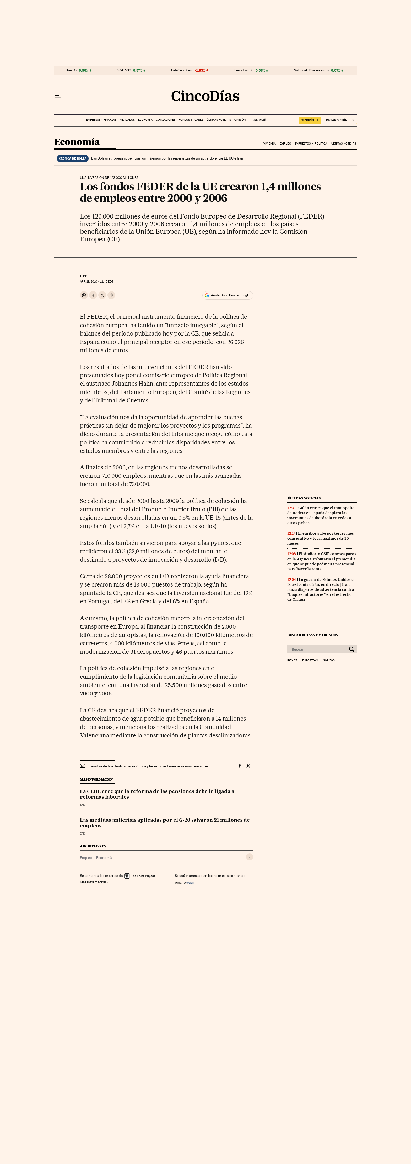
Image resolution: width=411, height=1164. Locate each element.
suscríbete (310, 120)
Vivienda (269, 143)
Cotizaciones (165, 119)
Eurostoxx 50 (243, 70)
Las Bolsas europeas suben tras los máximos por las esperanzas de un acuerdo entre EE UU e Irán (167, 158)
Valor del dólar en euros (311, 70)
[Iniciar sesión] (340, 120)
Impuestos (303, 143)
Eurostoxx (310, 660)
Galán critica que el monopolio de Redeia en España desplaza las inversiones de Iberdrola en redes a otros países (321, 515)
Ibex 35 (71, 70)
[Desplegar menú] (58, 96)
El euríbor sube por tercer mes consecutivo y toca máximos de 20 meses (320, 538)
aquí (190, 882)
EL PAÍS (257, 118)
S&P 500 (124, 70)
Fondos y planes (191, 119)
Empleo (285, 143)
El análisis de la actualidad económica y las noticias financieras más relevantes (147, 766)
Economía (145, 119)
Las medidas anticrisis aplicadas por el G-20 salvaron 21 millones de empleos (165, 823)
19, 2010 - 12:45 (96, 281)
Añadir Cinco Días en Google (230, 295)
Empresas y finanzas (101, 119)
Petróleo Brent (182, 70)
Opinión (240, 119)
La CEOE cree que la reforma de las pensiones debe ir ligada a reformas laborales (157, 794)
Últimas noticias (219, 119)
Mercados (127, 119)
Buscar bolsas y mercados (312, 635)
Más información (94, 882)
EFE (84, 276)
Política (321, 143)
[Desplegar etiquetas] (249, 856)
